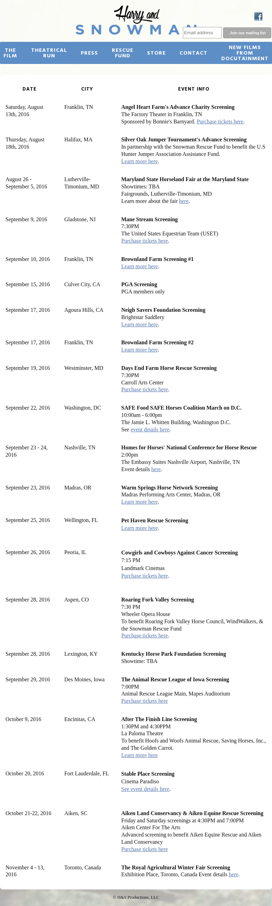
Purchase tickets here (220, 121)
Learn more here (139, 161)
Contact (193, 53)
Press (89, 53)
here (184, 201)
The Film (10, 53)
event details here (149, 429)
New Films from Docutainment (245, 53)
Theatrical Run (49, 53)
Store (156, 53)
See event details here (145, 789)
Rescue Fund (122, 53)
